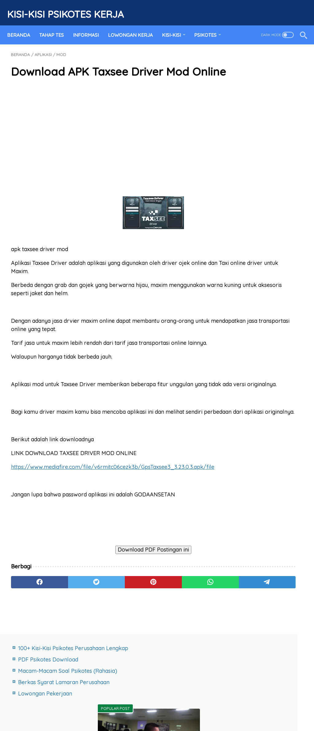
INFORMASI (90, 25)
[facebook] (30, 642)
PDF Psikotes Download (265, 72)
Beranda (22, 25)
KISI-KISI (175, 25)
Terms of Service (120, 708)
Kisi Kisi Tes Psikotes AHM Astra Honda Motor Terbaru (264, 375)
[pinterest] (108, 642)
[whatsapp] (147, 642)
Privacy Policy (161, 708)
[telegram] (186, 642)
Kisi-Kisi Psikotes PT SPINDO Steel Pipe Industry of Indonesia (259, 407)
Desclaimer (197, 708)
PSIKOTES (209, 25)
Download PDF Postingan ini (108, 609)
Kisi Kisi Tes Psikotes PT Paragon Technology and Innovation (264, 438)
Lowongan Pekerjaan (262, 123)
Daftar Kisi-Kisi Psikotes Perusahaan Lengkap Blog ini (262, 234)
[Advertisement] (108, 142)
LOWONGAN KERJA (134, 25)
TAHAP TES (55, 25)
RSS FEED (228, 708)
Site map (84, 708)
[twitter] (69, 642)
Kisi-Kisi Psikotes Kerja (69, 8)
